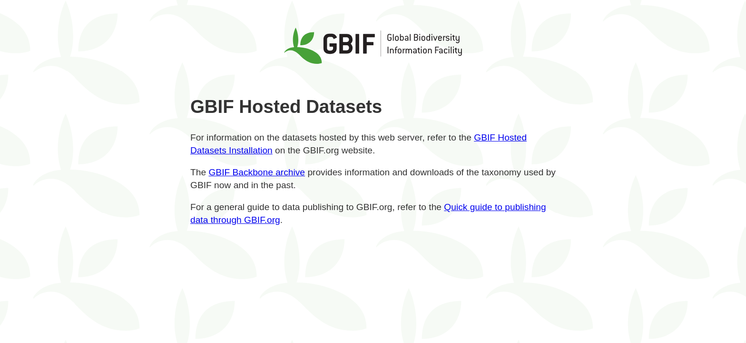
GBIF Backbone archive (256, 172)
